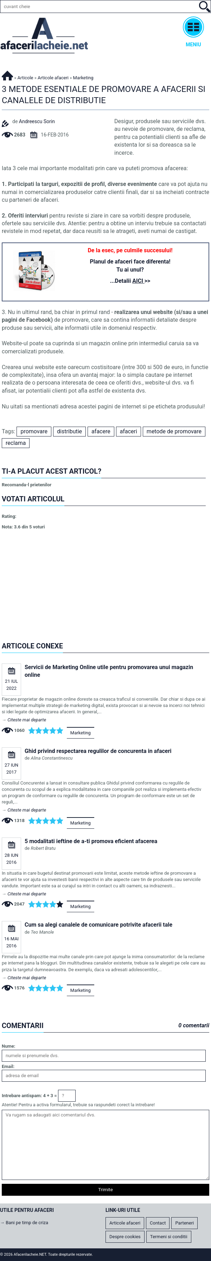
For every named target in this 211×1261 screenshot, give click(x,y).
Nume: (8, 1046)
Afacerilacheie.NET (7, 74)
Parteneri (184, 1223)
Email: (8, 1066)
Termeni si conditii (168, 1236)
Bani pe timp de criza (27, 1222)
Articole (25, 77)
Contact (158, 1223)
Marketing (80, 732)
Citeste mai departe (26, 719)
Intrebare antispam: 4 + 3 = (29, 1095)
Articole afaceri (53, 77)
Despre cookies (125, 1236)
